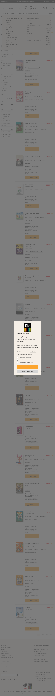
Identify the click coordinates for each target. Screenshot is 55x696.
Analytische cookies (25, 360)
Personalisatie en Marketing (26, 362)
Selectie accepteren (27, 371)
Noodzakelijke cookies (25, 357)
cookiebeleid (33, 352)
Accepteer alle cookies (27, 367)
